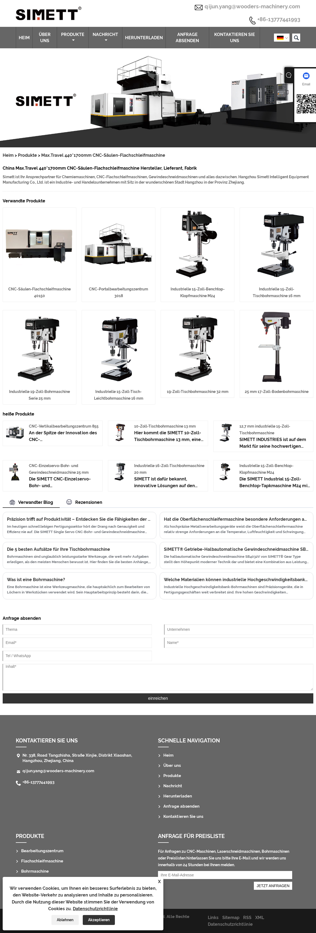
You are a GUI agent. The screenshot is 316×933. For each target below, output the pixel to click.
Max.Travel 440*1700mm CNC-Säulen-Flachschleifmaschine (103, 155)
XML (259, 917)
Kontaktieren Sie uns (234, 37)
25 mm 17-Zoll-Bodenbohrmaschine (277, 391)
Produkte (72, 37)
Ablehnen (65, 920)
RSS (247, 917)
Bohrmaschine (35, 871)
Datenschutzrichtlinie (95, 908)
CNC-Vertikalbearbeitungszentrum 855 (64, 426)
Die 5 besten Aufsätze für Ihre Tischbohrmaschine (58, 549)
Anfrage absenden (187, 37)
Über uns (45, 37)
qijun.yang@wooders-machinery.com (252, 6)
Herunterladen (144, 37)
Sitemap (230, 917)
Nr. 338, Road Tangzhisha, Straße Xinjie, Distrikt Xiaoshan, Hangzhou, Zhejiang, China (77, 758)
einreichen (158, 698)
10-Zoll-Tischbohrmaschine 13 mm (165, 426)
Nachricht (105, 37)
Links (213, 917)
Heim (24, 37)
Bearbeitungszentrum (42, 850)
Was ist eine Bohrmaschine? (36, 579)
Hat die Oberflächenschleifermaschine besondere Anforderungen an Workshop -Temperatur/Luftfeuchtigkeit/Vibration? (236, 519)
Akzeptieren (99, 920)
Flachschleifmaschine (42, 861)
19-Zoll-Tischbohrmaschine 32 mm (197, 391)
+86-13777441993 (278, 19)
